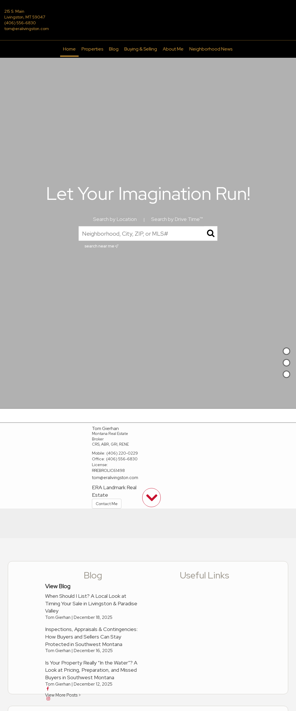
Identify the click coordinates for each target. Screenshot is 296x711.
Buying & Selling (140, 49)
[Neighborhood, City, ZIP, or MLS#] (148, 233)
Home (69, 49)
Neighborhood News (210, 49)
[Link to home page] (148, 15)
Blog (114, 49)
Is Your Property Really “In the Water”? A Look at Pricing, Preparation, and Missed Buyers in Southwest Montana (91, 670)
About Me (173, 49)
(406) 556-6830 (20, 22)
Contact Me (107, 503)
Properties (92, 49)
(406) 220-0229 (122, 453)
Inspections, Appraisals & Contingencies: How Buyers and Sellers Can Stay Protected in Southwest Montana (91, 636)
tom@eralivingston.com (26, 28)
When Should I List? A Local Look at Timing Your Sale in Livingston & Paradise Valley (91, 603)
